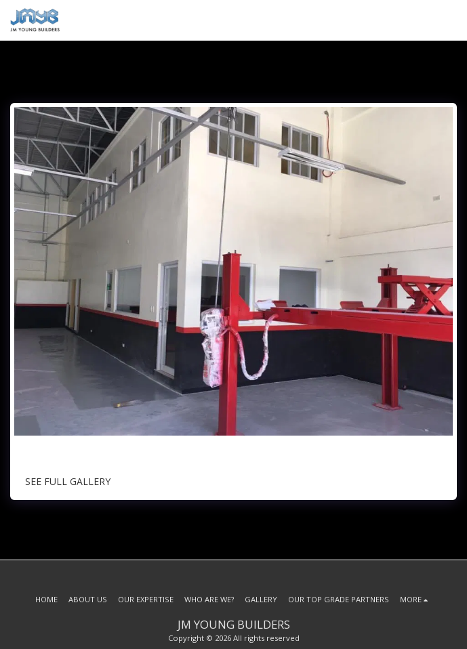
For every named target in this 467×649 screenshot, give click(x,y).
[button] (448, 20)
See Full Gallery (67, 481)
